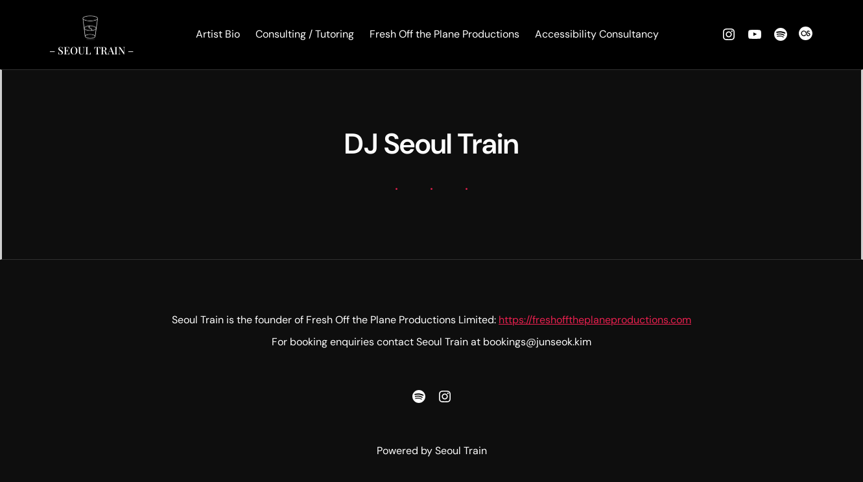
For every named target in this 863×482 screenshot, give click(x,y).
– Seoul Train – (91, 50)
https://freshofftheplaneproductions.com (595, 320)
